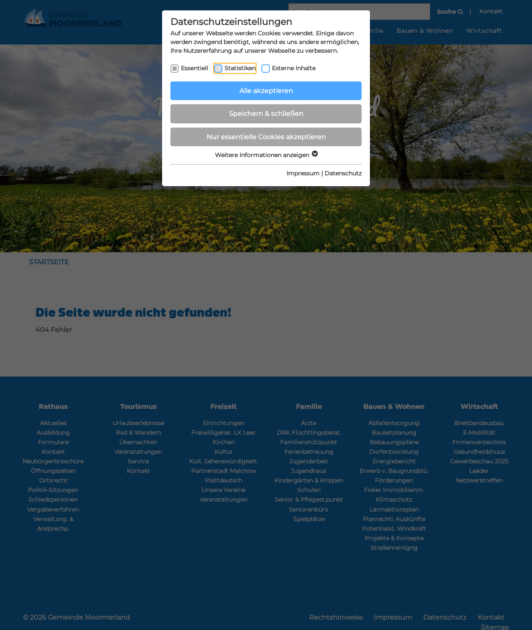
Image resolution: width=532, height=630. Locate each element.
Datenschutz (343, 173)
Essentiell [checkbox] (194, 68)
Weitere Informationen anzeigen (266, 155)
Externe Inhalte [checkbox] (293, 68)
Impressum (303, 173)
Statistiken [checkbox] (240, 68)
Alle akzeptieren (266, 91)
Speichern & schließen (266, 114)
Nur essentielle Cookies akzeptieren (266, 137)
